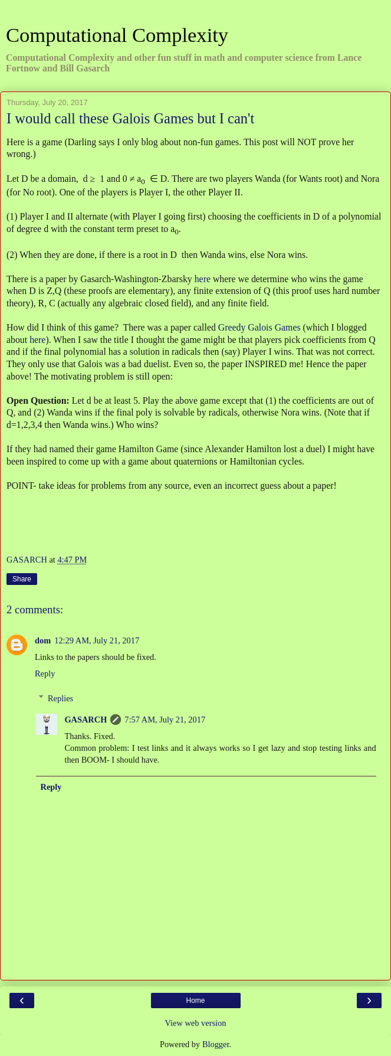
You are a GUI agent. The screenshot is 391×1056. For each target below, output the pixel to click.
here (203, 279)
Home (195, 1000)
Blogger (215, 1044)
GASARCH (85, 719)
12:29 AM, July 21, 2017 (96, 640)
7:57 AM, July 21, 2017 (164, 719)
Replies (60, 698)
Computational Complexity (117, 35)
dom (43, 640)
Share (21, 579)
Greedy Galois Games (259, 327)
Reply (45, 673)
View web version (195, 1023)
